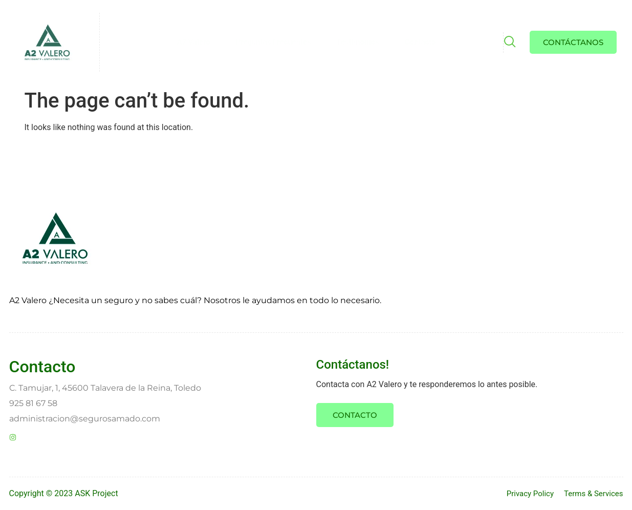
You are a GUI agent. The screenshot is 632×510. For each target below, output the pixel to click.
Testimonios (358, 42)
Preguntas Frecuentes (273, 42)
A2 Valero (193, 42)
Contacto (420, 42)
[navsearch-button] (509, 43)
